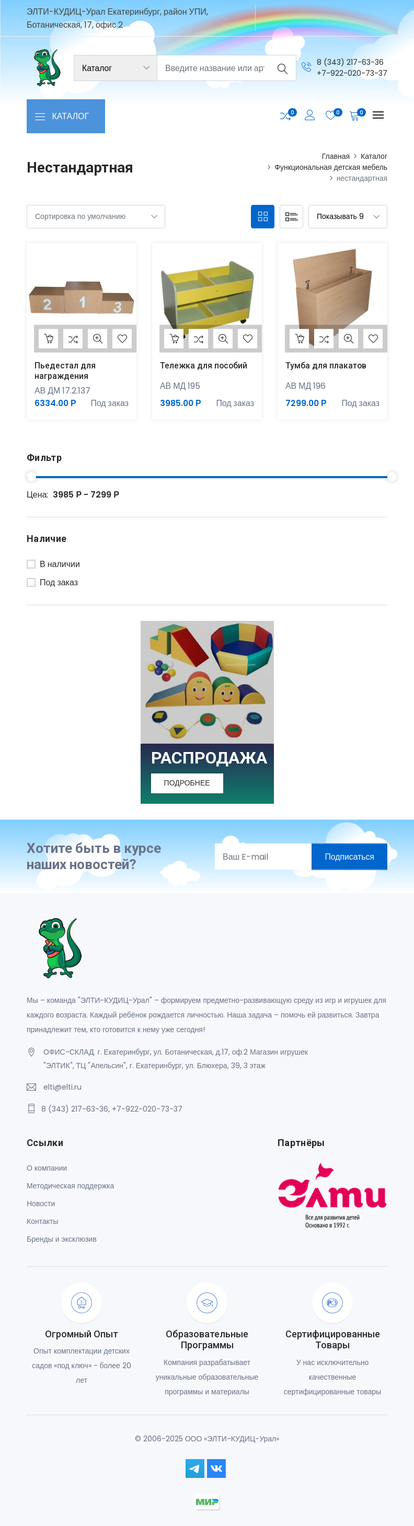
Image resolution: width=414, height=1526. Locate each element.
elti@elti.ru (62, 1087)
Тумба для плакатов (326, 366)
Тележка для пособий (204, 366)
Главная (336, 156)
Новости (41, 1203)
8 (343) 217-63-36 (350, 62)
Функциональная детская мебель (330, 167)
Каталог (374, 156)
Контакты (42, 1221)
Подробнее (188, 783)
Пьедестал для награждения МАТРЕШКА (65, 375)
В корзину (48, 338)
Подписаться (349, 857)
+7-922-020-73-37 (352, 73)
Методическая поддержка (70, 1186)
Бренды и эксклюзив (62, 1239)
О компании (47, 1168)
